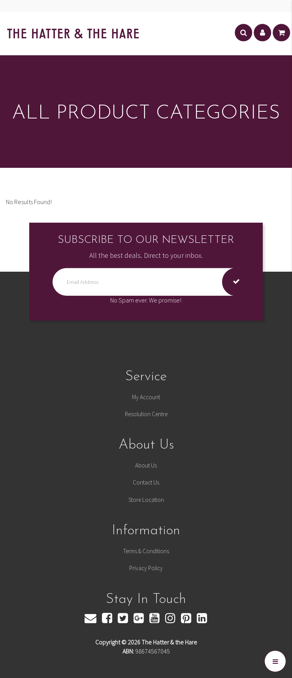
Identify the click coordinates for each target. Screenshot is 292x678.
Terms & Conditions (146, 551)
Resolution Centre (146, 414)
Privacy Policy (146, 568)
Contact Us (146, 482)
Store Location (146, 499)
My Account (146, 397)
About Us (146, 465)
